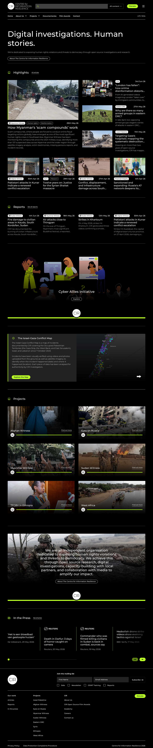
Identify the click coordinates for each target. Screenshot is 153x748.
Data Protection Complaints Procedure (40, 746)
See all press (37, 618)
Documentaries (49, 16)
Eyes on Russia (39, 709)
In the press (13, 709)
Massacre (54, 179)
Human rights (33, 123)
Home (10, 16)
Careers (67, 713)
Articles (11, 700)
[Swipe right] (142, 659)
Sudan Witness (39, 718)
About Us (68, 700)
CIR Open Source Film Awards (77, 704)
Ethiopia (36, 731)
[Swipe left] (135, 659)
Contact (76, 16)
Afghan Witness (40, 704)
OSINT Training (94, 685)
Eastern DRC (38, 722)
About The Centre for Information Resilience (29, 58)
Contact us (68, 718)
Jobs (63, 685)
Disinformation (46, 123)
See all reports (33, 207)
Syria (35, 727)
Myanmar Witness (41, 713)
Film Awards (64, 16)
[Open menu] (143, 6)
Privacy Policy (13, 746)
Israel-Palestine (39, 700)
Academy (68, 709)
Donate (132, 6)
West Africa (38, 735)
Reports (110, 685)
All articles (35, 72)
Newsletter (76, 685)
